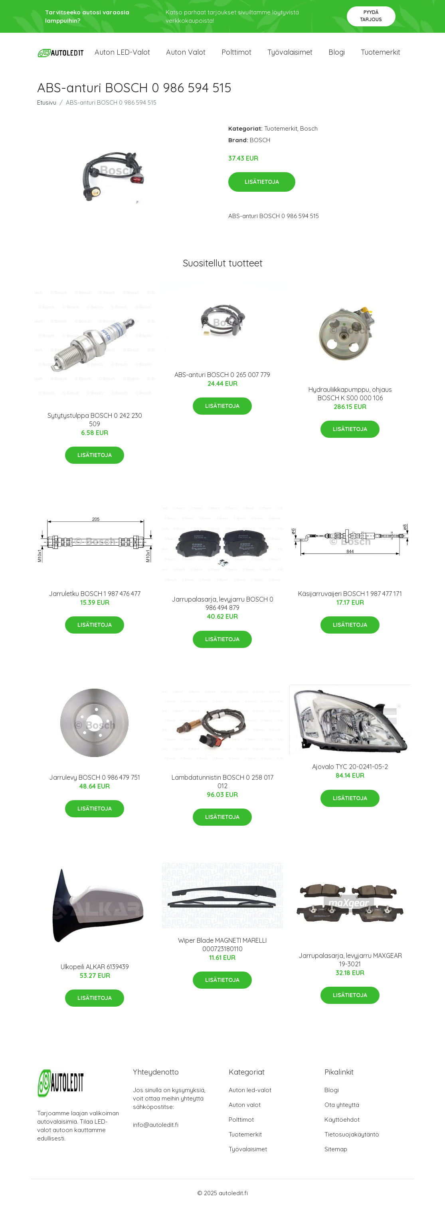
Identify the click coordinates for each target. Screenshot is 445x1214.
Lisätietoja (262, 189)
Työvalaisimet (289, 55)
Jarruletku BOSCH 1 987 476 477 (94, 600)
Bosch (309, 135)
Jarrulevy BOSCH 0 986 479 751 (94, 784)
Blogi (336, 55)
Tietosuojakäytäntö (351, 1141)
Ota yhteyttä (341, 1112)
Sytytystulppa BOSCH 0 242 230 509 (94, 426)
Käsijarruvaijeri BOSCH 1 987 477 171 (350, 600)
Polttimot (236, 55)
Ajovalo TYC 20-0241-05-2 (350, 774)
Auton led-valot (250, 1097)
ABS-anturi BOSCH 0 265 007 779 (222, 381)
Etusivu (46, 109)
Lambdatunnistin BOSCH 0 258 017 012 (222, 788)
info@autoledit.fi (155, 1132)
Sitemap (335, 1156)
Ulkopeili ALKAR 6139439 (95, 974)
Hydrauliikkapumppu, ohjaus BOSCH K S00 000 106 (350, 400)
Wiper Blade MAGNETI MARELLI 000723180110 (222, 951)
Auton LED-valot (122, 55)
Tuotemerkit (380, 55)
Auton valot (186, 55)
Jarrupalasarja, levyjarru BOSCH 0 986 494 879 (222, 610)
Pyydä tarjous (371, 15)
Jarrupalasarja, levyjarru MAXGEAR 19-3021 (350, 966)
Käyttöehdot (342, 1127)
